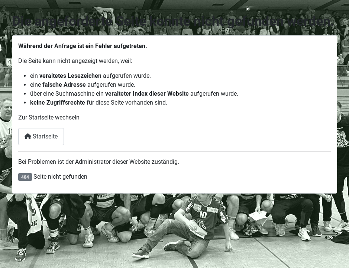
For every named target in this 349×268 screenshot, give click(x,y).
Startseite (41, 136)
